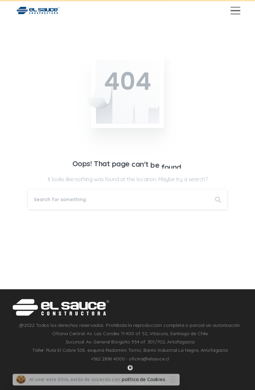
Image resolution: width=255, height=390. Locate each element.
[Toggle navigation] (235, 10)
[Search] (118, 199)
